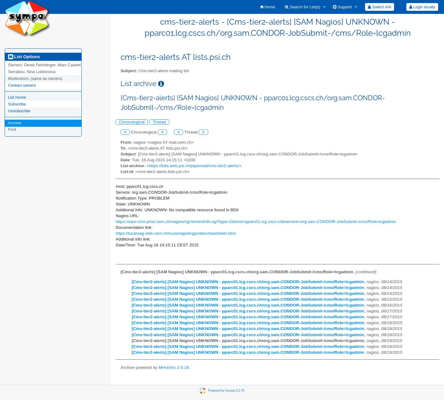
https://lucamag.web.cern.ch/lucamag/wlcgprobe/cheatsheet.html (176, 233)
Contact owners (22, 85)
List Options (24, 56)
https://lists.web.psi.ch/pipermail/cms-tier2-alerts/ (194, 165)
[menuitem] (268, 7)
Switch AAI (379, 7)
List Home (17, 97)
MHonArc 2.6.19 (173, 367)
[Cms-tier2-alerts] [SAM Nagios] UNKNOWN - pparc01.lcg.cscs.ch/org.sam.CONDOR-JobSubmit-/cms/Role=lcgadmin (248, 281)
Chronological (132, 122)
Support (342, 7)
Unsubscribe (19, 111)
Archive (14, 123)
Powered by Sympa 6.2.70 (226, 390)
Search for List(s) (302, 7)
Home (268, 7)
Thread (159, 122)
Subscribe (17, 104)
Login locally (422, 7)
